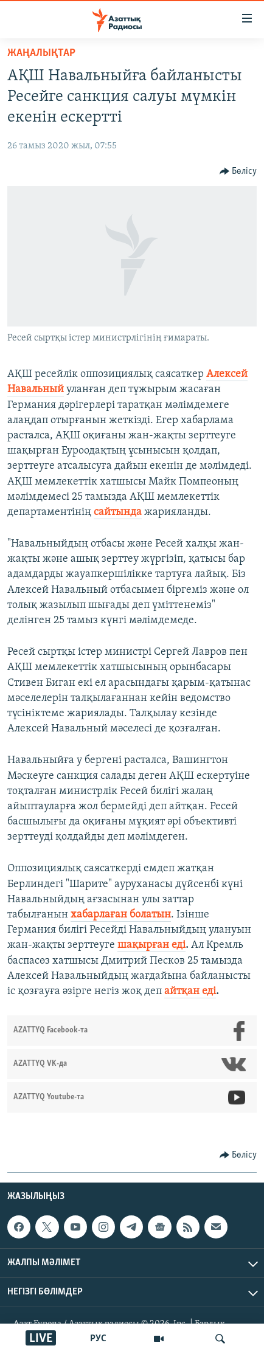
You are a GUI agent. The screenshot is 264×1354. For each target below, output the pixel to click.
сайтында (118, 512)
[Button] (238, 171)
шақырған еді (151, 945)
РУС (98, 1339)
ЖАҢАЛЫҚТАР (41, 53)
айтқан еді (190, 991)
